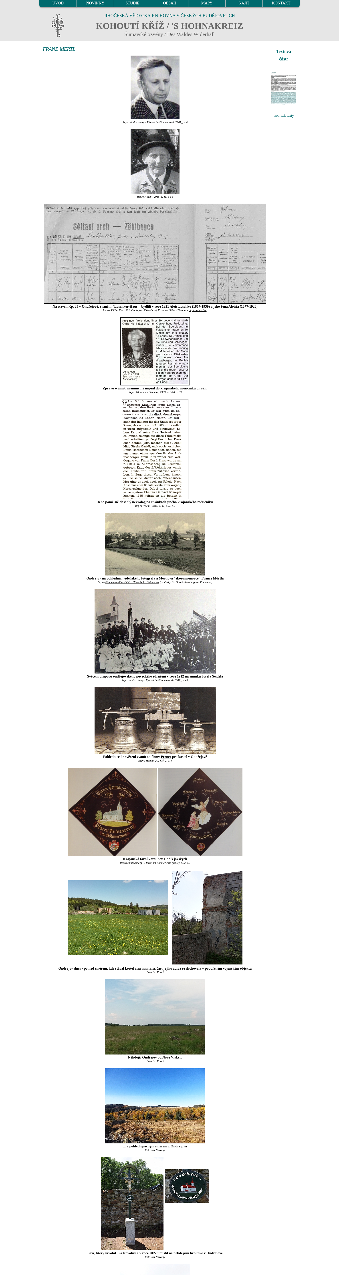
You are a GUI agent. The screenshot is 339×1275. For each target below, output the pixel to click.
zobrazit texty (284, 115)
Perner (166, 757)
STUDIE (132, 3)
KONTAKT (281, 3)
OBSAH (169, 3)
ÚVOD (57, 3)
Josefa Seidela (212, 676)
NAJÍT (244, 3)
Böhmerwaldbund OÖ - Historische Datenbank (132, 582)
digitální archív (197, 310)
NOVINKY (95, 3)
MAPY (206, 3)
